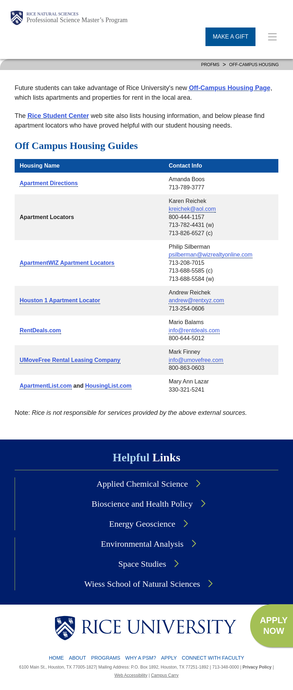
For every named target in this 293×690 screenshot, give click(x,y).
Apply (169, 658)
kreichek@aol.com (192, 209)
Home (56, 658)
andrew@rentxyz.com (196, 300)
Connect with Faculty (213, 658)
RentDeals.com (40, 330)
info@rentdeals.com (194, 330)
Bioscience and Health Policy (142, 503)
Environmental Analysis (142, 543)
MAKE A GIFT (230, 37)
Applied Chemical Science (142, 483)
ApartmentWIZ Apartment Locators (67, 263)
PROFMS (210, 64)
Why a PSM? (140, 658)
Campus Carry (164, 675)
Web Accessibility (130, 675)
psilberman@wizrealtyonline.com (210, 255)
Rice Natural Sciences (52, 14)
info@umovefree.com (196, 360)
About (77, 658)
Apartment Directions (49, 183)
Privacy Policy (257, 667)
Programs (105, 658)
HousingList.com (108, 386)
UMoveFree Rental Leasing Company (70, 360)
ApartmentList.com (46, 386)
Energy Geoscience (142, 523)
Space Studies (142, 564)
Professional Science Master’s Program (77, 20)
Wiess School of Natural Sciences (142, 584)
